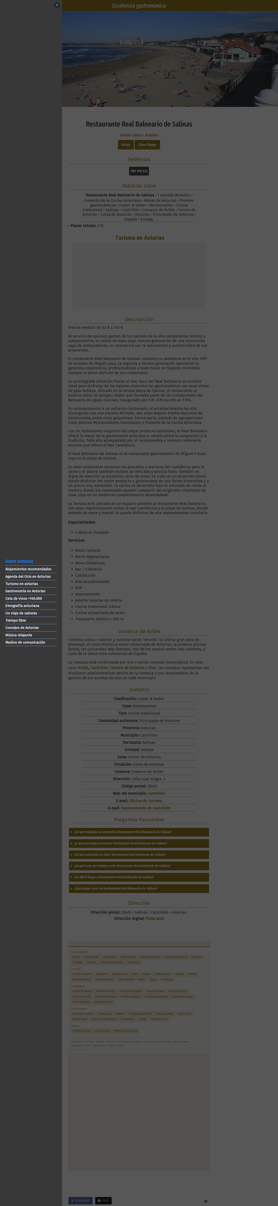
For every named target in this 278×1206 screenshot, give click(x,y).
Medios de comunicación (25, 642)
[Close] (57, 5)
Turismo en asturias (21, 584)
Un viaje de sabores (21, 613)
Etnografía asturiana (22, 606)
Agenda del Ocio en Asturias (28, 576)
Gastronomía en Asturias (25, 591)
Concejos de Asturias (22, 628)
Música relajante (18, 635)
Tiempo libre (15, 620)
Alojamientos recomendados (28, 569)
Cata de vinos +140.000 (23, 598)
